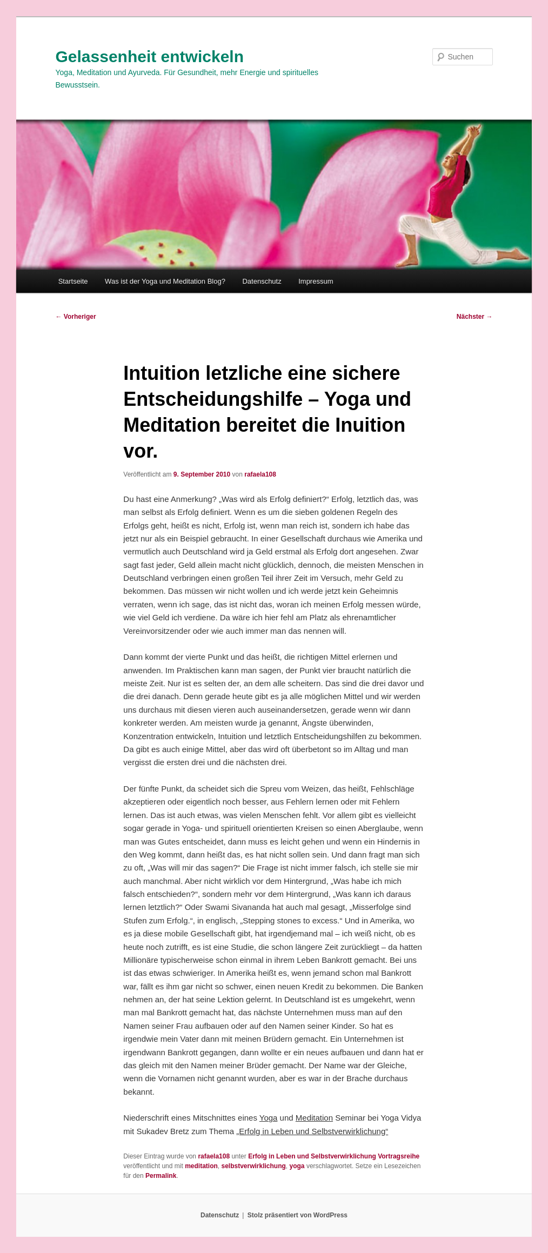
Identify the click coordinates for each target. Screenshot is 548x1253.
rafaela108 (260, 474)
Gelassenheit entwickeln (150, 56)
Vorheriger (76, 316)
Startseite (73, 281)
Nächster (475, 316)
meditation (201, 1166)
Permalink (160, 1176)
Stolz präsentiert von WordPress (297, 1215)
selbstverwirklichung (253, 1166)
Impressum (315, 281)
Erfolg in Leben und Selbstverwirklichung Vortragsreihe (333, 1156)
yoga (297, 1166)
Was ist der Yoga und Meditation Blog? (165, 281)
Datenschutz (261, 281)
